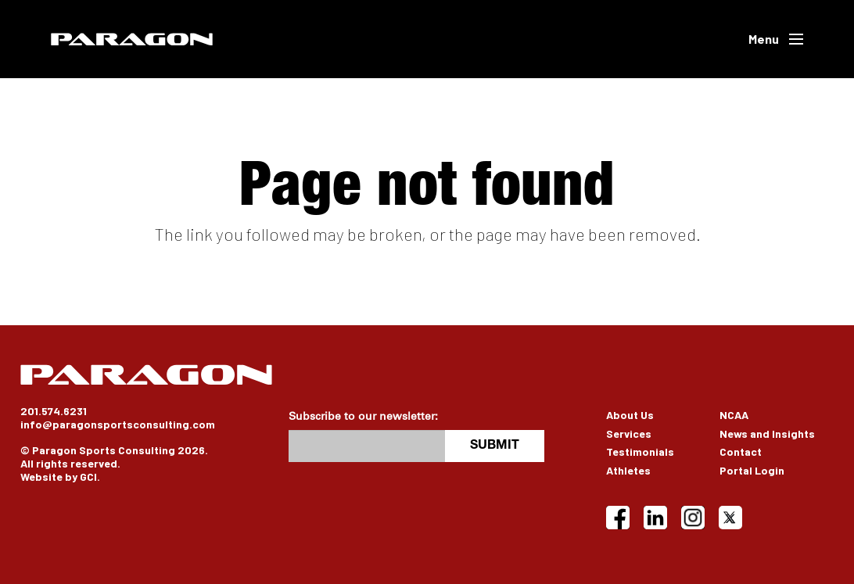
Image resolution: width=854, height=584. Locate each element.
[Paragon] (132, 39)
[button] (776, 39)
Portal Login (751, 470)
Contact (740, 451)
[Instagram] (693, 517)
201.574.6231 (53, 410)
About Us (630, 414)
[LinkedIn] (655, 517)
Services (628, 433)
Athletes (628, 470)
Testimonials (640, 451)
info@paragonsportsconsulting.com (117, 424)
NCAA (733, 414)
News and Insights (767, 433)
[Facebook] (618, 517)
